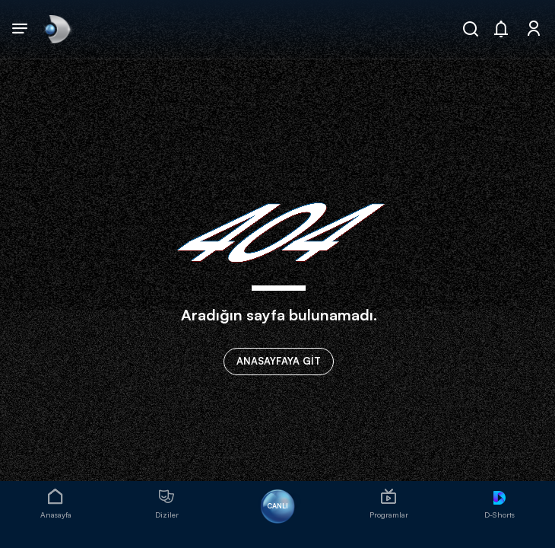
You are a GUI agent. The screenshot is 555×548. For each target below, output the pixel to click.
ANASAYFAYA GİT (278, 361)
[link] (56, 29)
